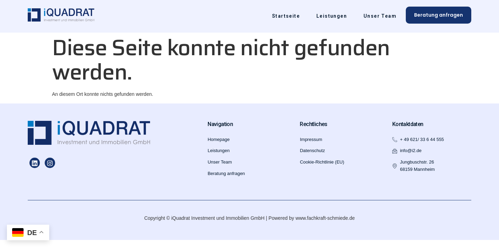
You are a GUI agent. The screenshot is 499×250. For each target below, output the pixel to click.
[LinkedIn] (34, 163)
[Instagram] (50, 163)
